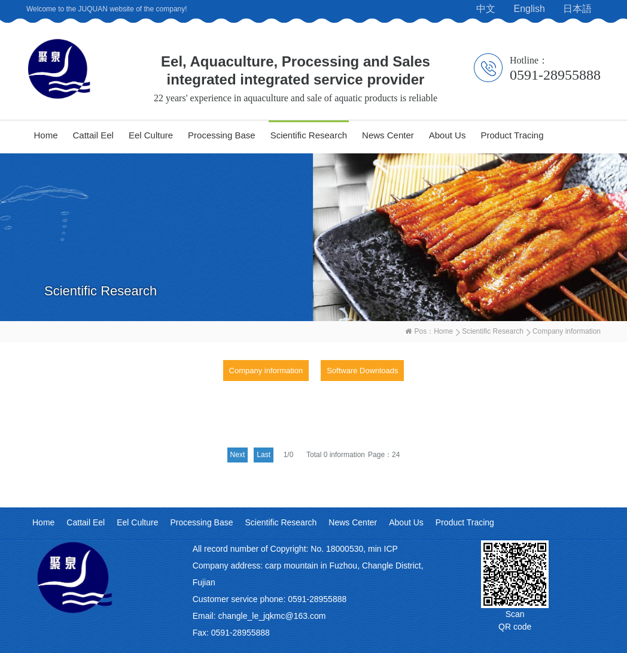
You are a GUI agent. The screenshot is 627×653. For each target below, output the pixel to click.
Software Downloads (362, 370)
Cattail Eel (93, 135)
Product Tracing (511, 135)
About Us (447, 135)
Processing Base (221, 135)
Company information (266, 370)
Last (263, 455)
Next (237, 455)
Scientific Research (308, 135)
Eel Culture (151, 135)
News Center (388, 135)
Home (46, 135)
